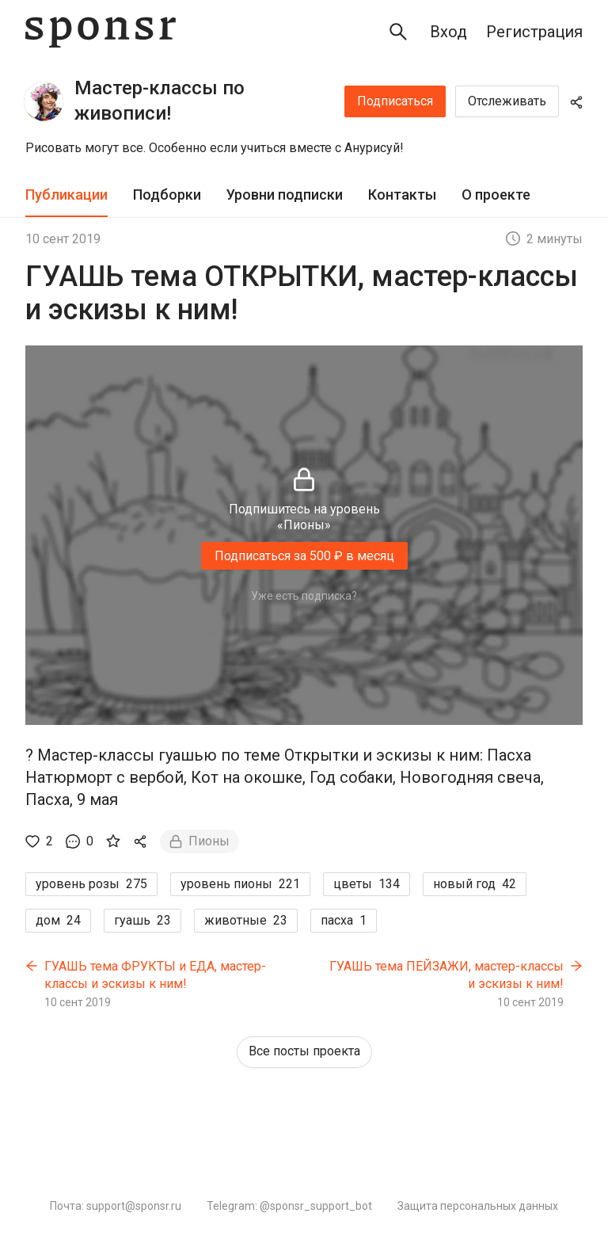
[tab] (66, 195)
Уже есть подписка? (304, 595)
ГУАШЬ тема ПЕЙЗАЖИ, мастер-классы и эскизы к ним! (446, 975)
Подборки (167, 194)
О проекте (496, 194)
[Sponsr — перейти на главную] (100, 32)
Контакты (402, 194)
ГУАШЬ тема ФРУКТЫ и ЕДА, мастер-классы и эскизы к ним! (155, 975)
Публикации (66, 194)
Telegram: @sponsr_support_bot (289, 1206)
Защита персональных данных (477, 1206)
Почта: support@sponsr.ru (115, 1206)
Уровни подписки (284, 194)
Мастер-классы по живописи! (159, 100)
